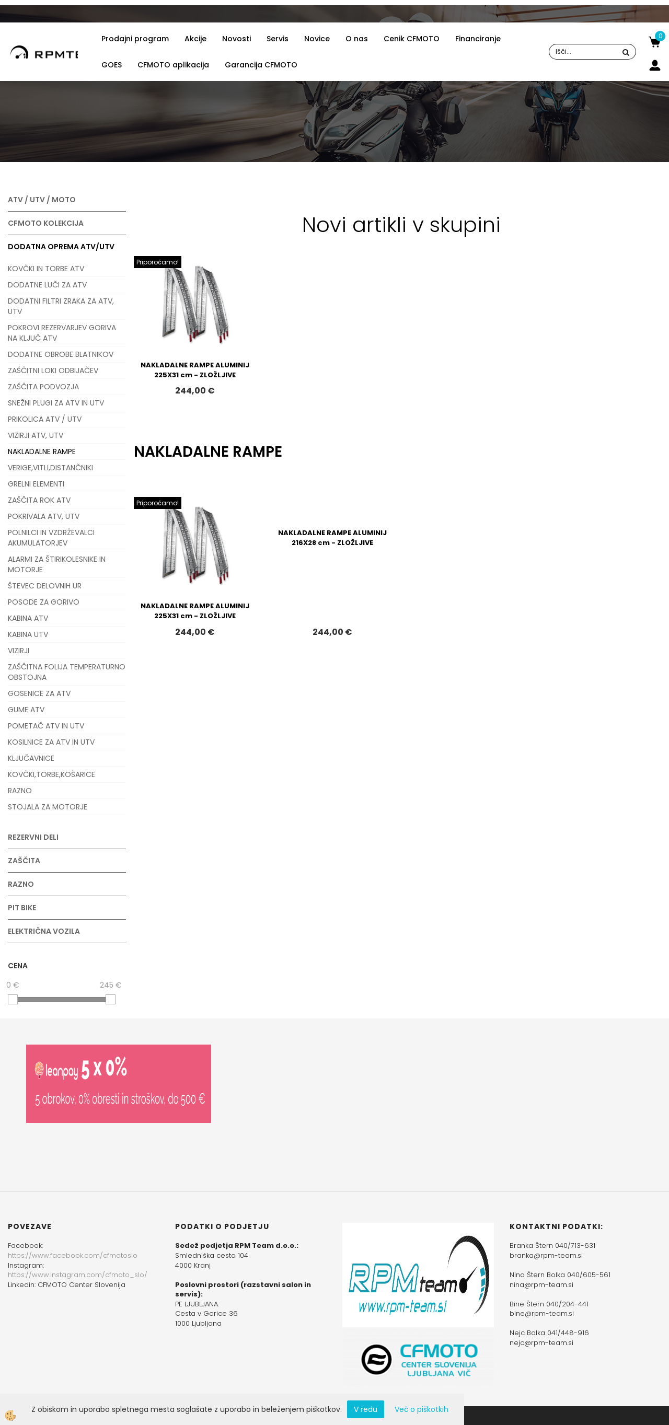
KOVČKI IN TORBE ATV (46, 268)
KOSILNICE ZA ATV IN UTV (51, 742)
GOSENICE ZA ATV (39, 693)
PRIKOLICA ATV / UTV (45, 419)
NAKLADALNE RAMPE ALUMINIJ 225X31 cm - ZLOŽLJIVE (195, 370)
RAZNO (20, 790)
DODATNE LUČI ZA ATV (47, 285)
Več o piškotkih (421, 1409)
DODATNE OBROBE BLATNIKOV (60, 354)
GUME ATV (26, 709)
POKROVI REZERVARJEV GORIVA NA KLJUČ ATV (62, 332)
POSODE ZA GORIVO (43, 602)
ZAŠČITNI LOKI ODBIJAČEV (53, 370)
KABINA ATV (28, 618)
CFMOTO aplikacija (173, 65)
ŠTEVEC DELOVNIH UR (45, 586)
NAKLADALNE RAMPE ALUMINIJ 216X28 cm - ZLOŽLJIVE (332, 538)
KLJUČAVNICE (31, 758)
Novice (317, 38)
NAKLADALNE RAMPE (42, 451)
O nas (356, 38)
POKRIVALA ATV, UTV (43, 516)
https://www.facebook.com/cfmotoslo (72, 1255)
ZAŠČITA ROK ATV (39, 500)
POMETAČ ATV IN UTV (46, 726)
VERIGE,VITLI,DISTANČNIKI (50, 467)
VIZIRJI (18, 650)
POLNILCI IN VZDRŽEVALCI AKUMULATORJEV (51, 537)
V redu (365, 1409)
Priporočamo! (157, 262)
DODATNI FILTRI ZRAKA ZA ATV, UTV (61, 306)
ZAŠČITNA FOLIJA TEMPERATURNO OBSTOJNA (66, 672)
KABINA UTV (28, 634)
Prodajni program (135, 38)
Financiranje (478, 38)
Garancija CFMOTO (261, 65)
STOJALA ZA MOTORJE (47, 807)
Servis (278, 38)
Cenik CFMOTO (412, 38)
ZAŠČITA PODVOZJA (43, 386)
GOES (111, 65)
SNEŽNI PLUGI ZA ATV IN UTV (56, 403)
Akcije (195, 38)
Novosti (236, 38)
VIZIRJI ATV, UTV (35, 435)
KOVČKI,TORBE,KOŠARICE (51, 774)
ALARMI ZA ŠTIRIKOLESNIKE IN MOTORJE (57, 564)
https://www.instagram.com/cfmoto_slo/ (77, 1275)
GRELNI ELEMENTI (36, 484)
